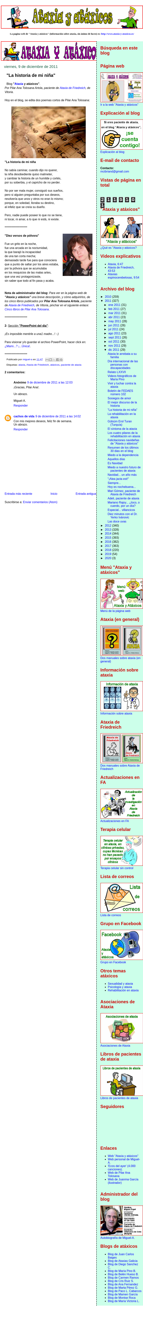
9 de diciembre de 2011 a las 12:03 (50, 382)
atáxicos (55, 364)
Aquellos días (116, 459)
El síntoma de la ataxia (122, 428)
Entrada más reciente (18, 493)
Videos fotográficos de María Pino (122, 377)
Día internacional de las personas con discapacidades (123, 365)
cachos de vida (24, 416)
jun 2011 (114, 325)
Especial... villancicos (121, 509)
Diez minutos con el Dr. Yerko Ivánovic (122, 515)
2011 (108, 300)
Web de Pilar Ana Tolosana (119, 1174)
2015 (108, 537)
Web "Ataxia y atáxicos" (123, 1156)
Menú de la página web (115, 611)
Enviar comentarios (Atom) (40, 502)
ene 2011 (114, 304)
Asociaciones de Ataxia (115, 1045)
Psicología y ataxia (120, 987)
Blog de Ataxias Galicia (123, 1260)
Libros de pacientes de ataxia (119, 1098)
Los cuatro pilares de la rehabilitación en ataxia (124, 434)
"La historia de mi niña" (122, 409)
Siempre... (114, 483)
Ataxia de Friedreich (73, 87)
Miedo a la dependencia (123, 455)
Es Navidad (115, 463)
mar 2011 (114, 313)
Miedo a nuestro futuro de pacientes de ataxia (124, 469)
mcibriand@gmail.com (114, 171)
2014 (108, 533)
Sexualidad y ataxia (120, 983)
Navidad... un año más (122, 474)
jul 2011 (113, 329)
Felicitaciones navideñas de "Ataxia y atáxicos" (123, 442)
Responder (21, 405)
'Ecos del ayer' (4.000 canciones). (122, 1167)
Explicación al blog (112, 152)
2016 (108, 541)
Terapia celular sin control (116, 868)
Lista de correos (110, 915)
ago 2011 (114, 333)
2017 (108, 545)
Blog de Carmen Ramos (123, 1277)
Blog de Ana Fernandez (123, 1284)
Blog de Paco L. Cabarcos (125, 1291)
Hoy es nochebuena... (122, 486)
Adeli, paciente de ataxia (123, 498)
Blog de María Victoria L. (123, 1301)
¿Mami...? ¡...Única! (17, 346)
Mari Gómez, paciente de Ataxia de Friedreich (124, 492)
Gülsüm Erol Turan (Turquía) (120, 423)
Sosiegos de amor (119, 398)
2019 (108, 554)
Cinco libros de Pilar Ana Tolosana (27, 309)
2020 (108, 558)
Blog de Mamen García (123, 1294)
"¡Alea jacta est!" (118, 478)
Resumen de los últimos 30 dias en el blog (123, 449)
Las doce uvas (117, 521)
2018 (108, 550)
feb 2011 (114, 309)
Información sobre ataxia (116, 713)
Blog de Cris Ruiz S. (121, 1281)
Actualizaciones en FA (114, 821)
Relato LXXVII (117, 372)
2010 (108, 296)
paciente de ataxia (71, 364)
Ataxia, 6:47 (115, 264)
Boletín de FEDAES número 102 (120, 392)
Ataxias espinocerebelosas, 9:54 (123, 276)
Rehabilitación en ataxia (123, 990)
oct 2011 (114, 341)
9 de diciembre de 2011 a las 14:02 (58, 416)
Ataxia (19, 83)
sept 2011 (115, 337)
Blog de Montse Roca (122, 1297)
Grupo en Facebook (113, 962)
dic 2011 (114, 349)
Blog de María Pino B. (122, 1271)
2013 (108, 529)
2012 (108, 525)
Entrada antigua (86, 493)
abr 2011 (114, 317)
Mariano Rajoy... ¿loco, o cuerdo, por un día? (124, 504)
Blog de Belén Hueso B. (123, 1274)
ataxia (21, 364)
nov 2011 (114, 345)
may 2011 (115, 321)
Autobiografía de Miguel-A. (117, 1237)
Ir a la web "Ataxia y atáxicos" (119, 104)
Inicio (54, 493)
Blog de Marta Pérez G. (123, 1287)
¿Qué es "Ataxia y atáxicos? (118, 247)
